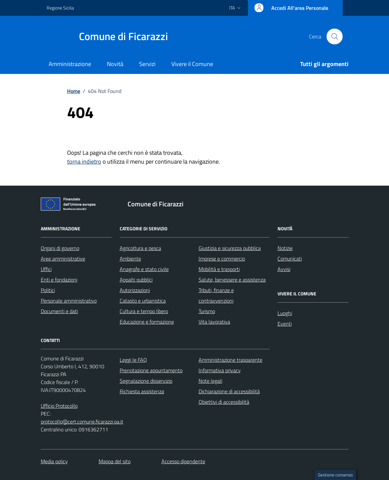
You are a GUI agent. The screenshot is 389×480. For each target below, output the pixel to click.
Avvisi (284, 269)
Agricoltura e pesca (140, 248)
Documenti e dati (59, 311)
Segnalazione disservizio (146, 381)
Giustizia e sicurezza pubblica (230, 248)
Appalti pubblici (136, 280)
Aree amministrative (63, 259)
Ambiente (130, 259)
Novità (115, 63)
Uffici (46, 269)
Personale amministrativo (69, 301)
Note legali (210, 381)
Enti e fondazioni (59, 280)
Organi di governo (60, 248)
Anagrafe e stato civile (144, 269)
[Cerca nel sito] (334, 36)
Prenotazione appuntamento (151, 370)
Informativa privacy (220, 370)
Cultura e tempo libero (144, 311)
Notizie (285, 248)
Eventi (285, 324)
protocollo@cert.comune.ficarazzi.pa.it (82, 421)
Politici (48, 290)
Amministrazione (70, 63)
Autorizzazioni (135, 290)
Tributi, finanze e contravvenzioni (216, 295)
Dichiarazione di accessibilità (229, 391)
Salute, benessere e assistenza (232, 280)
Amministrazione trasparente (230, 360)
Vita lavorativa (214, 322)
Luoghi (285, 313)
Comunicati (290, 259)
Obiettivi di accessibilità (224, 402)
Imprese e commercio (222, 259)
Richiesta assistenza (142, 391)
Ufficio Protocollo (59, 406)
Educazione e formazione (147, 322)
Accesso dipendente (183, 461)
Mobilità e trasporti (219, 269)
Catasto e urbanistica (143, 301)
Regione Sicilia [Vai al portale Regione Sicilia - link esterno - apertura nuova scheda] (60, 7)
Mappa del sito (115, 461)
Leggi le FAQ (133, 360)
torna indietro (84, 161)
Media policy (54, 461)
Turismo (207, 311)
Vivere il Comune (192, 63)
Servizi (147, 63)
